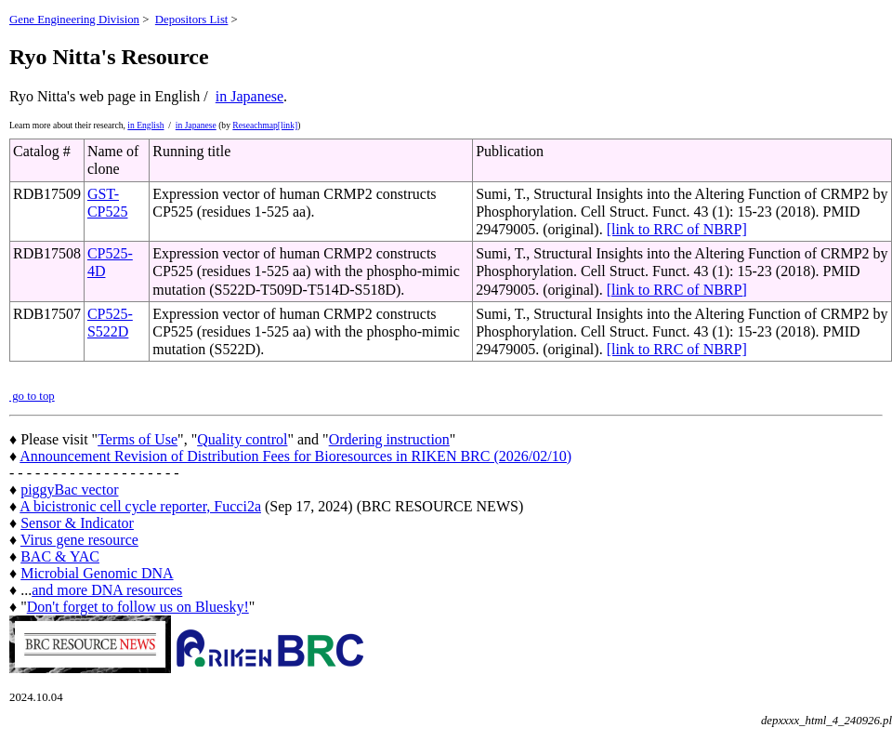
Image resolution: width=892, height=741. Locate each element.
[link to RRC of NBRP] (677, 229)
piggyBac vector (69, 489)
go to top (32, 396)
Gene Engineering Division (74, 19)
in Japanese (249, 96)
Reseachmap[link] (264, 125)
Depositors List (192, 19)
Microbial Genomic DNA (96, 573)
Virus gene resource (79, 540)
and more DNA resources (107, 590)
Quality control (242, 439)
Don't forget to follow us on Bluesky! (138, 607)
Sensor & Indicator (77, 523)
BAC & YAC (59, 556)
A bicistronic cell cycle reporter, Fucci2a (140, 506)
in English (145, 125)
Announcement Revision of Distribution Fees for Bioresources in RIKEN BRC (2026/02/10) (295, 456)
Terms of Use (137, 439)
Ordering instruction (389, 439)
